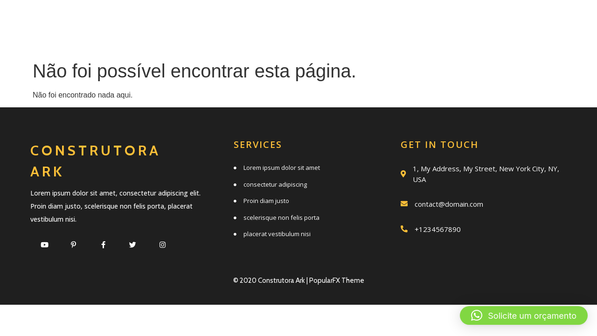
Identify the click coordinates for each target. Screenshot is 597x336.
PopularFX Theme (336, 280)
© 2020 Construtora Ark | (271, 280)
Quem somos (338, 19)
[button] (524, 315)
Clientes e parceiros (353, 40)
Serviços (250, 19)
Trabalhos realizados (469, 19)
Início (183, 19)
